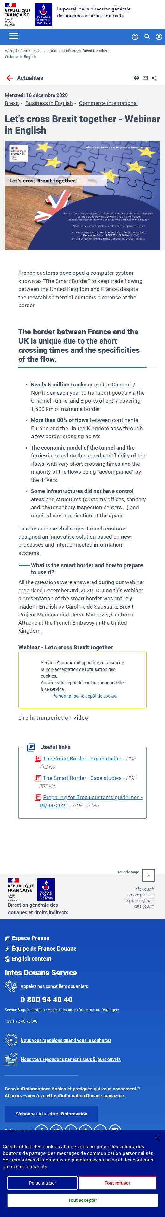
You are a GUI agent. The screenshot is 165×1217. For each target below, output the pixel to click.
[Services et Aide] (135, 35)
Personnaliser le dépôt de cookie (84, 696)
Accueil (11, 50)
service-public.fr (140, 894)
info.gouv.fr (144, 888)
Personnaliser (42, 1183)
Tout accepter (82, 1200)
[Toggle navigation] (13, 35)
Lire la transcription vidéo (53, 717)
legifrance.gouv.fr (139, 900)
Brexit (12, 103)
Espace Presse (27, 938)
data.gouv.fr (144, 906)
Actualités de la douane (40, 50)
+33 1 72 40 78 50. (21, 1020)
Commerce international (108, 103)
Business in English (49, 103)
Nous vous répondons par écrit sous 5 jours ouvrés (71, 1059)
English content (28, 958)
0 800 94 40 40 (47, 999)
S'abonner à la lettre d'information (51, 1113)
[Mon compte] (159, 35)
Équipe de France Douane (41, 948)
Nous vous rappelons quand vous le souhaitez (66, 1040)
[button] (136, 77)
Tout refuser (117, 1183)
